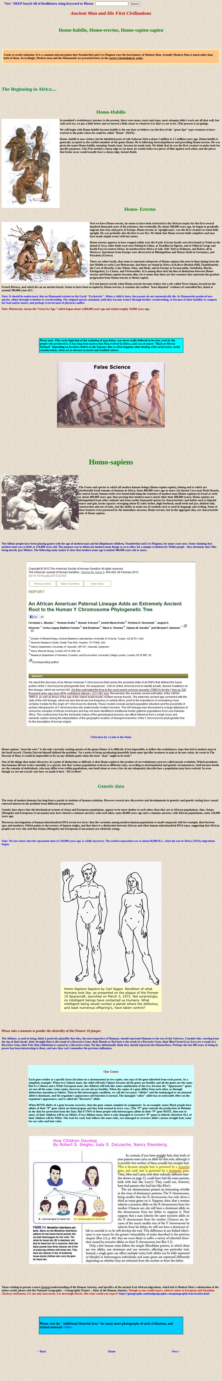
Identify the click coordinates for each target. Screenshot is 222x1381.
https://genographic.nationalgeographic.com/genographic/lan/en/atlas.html (164, 1293)
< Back (42, 1351)
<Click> (67, 1327)
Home (111, 1351)
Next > (176, 1351)
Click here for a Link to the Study (111, 737)
